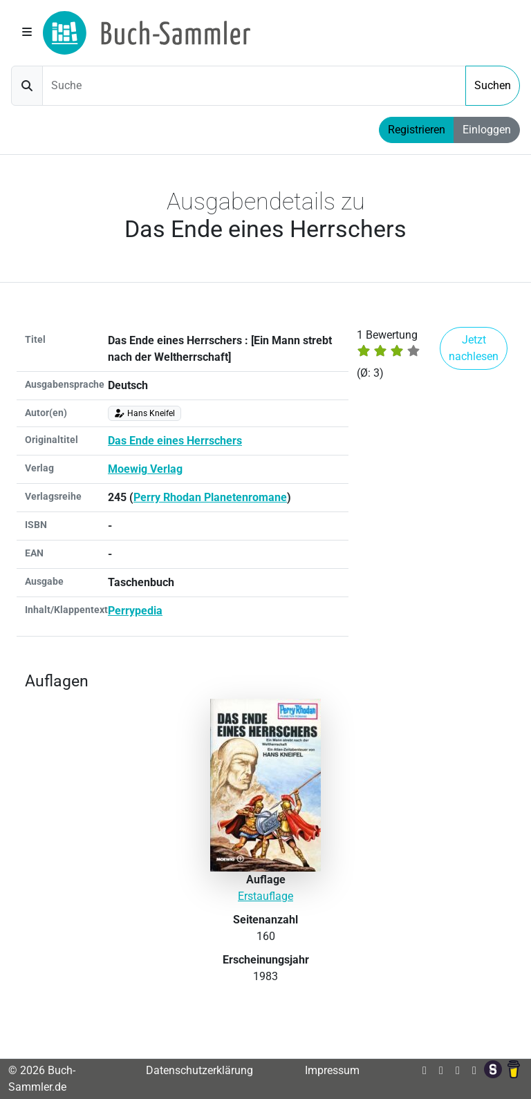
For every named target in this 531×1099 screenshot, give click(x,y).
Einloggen (487, 129)
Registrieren (416, 129)
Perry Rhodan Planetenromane (210, 497)
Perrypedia (135, 610)
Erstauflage (265, 896)
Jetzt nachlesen (474, 348)
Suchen (492, 85)
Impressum (332, 1070)
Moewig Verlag (145, 469)
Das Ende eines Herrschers (175, 440)
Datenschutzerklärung (199, 1070)
